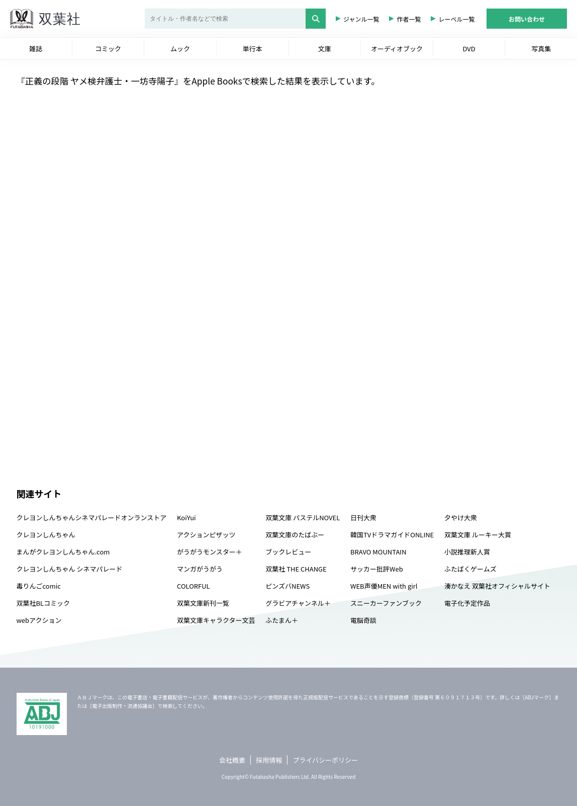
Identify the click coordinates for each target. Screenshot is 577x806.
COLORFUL (193, 586)
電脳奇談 (363, 620)
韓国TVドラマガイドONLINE (392, 534)
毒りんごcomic (39, 586)
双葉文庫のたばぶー (294, 534)
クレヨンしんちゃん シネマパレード (70, 569)
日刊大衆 (363, 517)
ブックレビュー (288, 551)
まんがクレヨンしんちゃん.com (63, 551)
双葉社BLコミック (43, 603)
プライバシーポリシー (325, 760)
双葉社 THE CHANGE (295, 569)
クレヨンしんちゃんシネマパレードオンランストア (92, 517)
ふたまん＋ (281, 620)
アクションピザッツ (206, 534)
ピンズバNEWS (287, 586)
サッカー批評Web (376, 569)
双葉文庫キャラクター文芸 (216, 620)
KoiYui (186, 517)
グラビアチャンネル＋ (297, 603)
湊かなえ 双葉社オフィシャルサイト (497, 586)
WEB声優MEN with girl (383, 586)
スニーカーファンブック (386, 603)
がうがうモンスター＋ (209, 551)
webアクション (39, 620)
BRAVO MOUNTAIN (378, 551)
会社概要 (232, 760)
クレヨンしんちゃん (46, 534)
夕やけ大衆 (460, 517)
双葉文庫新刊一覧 (203, 603)
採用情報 (269, 760)
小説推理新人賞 (467, 551)
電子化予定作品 (467, 603)
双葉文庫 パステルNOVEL (302, 517)
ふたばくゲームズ (470, 569)
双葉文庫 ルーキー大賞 (477, 534)
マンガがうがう (200, 569)
